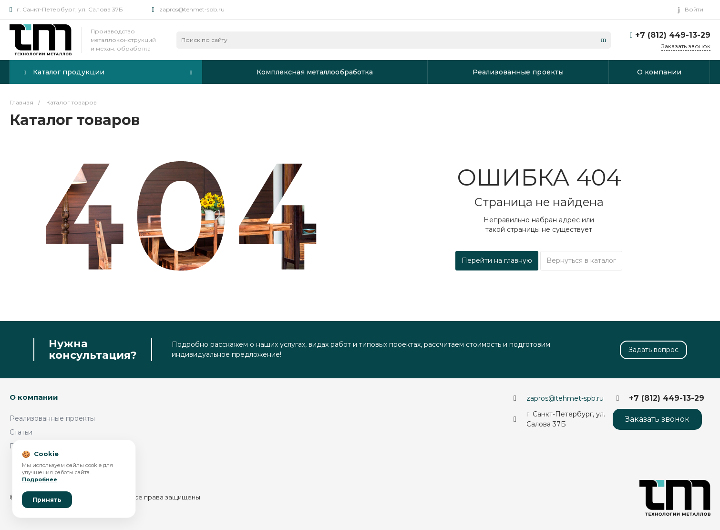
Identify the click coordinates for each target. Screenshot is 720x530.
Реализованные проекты (52, 418)
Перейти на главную (497, 260)
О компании (34, 397)
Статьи (21, 432)
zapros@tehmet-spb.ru (192, 9)
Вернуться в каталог (581, 260)
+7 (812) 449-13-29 (672, 35)
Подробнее (39, 479)
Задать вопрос (653, 349)
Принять (47, 499)
